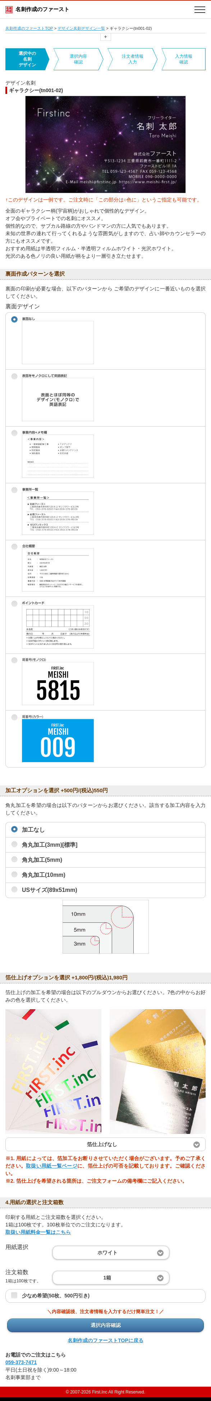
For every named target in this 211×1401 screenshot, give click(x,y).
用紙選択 (16, 1247)
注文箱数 (23, 1276)
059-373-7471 (21, 1362)
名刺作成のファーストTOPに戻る (105, 1340)
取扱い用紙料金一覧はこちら (38, 1232)
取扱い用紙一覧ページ (51, 1166)
